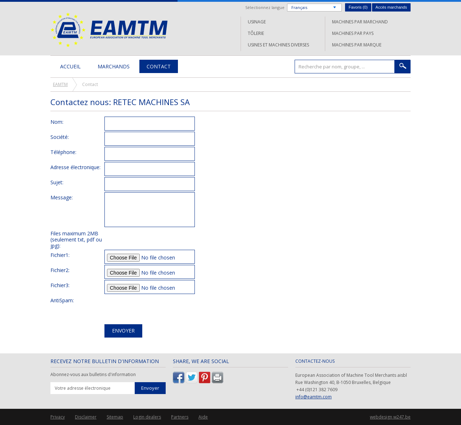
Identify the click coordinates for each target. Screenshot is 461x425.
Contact (159, 66)
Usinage (257, 22)
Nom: (56, 121)
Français (299, 7)
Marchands (114, 66)
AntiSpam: (62, 300)
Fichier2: (60, 270)
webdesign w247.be (390, 417)
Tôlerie (256, 33)
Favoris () (358, 7)
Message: (61, 197)
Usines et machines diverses (278, 45)
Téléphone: (63, 152)
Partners (179, 417)
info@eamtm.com (313, 397)
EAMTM (108, 29)
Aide (203, 417)
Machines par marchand (360, 22)
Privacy (57, 417)
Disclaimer (86, 417)
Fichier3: (60, 285)
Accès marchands (391, 7)
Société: (59, 137)
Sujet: (56, 182)
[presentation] (159, 309)
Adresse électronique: (75, 167)
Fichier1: (60, 255)
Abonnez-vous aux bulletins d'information (93, 374)
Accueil (70, 66)
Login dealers (147, 417)
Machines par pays (352, 33)
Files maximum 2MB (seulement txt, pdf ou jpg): (76, 239)
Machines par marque (356, 45)
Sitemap (115, 417)
